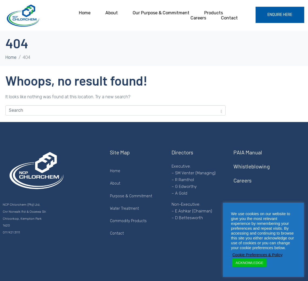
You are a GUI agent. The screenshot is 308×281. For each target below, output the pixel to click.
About (111, 12)
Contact (229, 18)
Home (85, 12)
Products (213, 12)
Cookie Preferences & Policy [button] (257, 255)
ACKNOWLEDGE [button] (249, 263)
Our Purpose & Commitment (161, 12)
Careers (198, 18)
